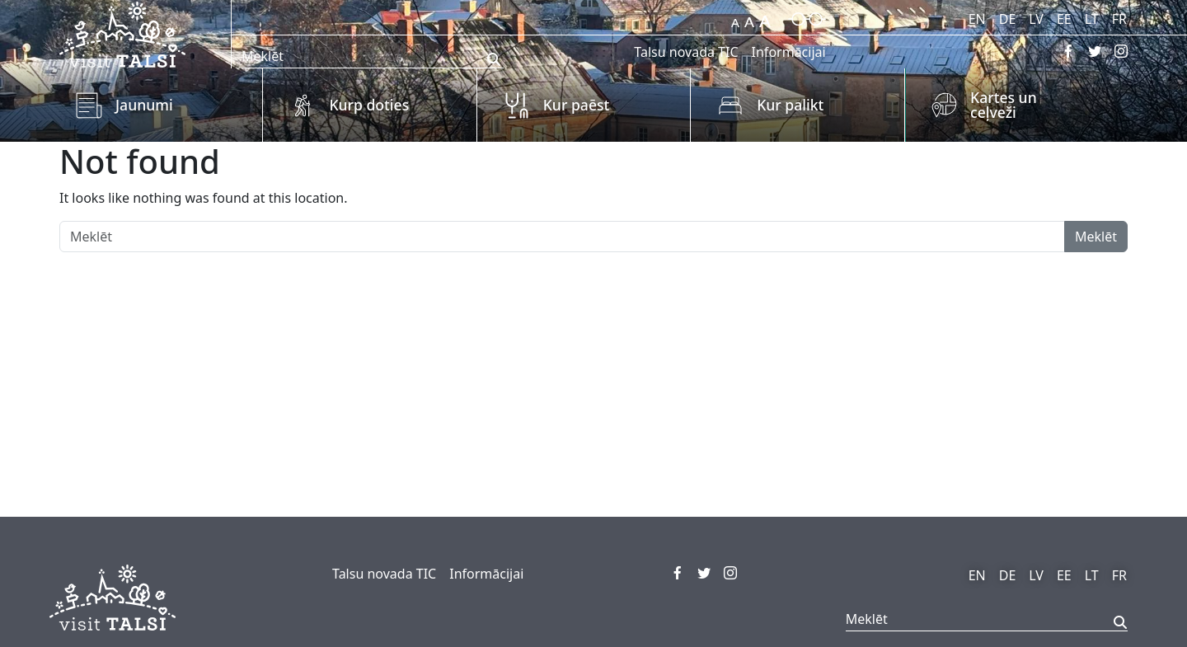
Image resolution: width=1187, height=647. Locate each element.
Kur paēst (576, 105)
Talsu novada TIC (686, 52)
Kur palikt (790, 105)
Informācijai (789, 52)
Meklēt (1096, 236)
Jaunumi (144, 105)
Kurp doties (369, 105)
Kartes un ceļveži (1003, 104)
